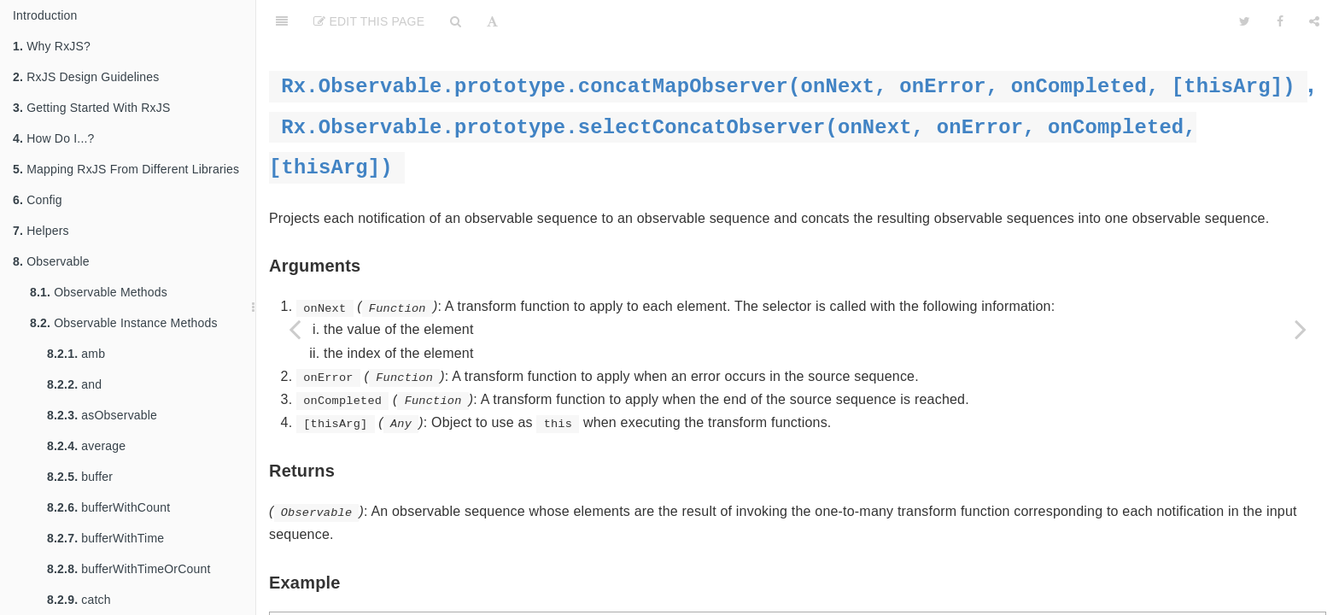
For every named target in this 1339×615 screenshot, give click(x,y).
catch (79, 599)
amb (76, 353)
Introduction (45, 15)
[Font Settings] (492, 21)
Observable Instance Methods (124, 323)
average (86, 446)
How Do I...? (54, 138)
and (74, 384)
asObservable (102, 415)
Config (37, 200)
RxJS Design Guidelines (86, 77)
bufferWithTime (105, 538)
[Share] (1314, 21)
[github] (1145, 21)
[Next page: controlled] (1300, 329)
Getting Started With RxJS (92, 107)
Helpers (41, 230)
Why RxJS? (52, 46)
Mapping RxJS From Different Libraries (126, 169)
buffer (80, 476)
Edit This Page (368, 21)
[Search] (455, 21)
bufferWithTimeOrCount (129, 569)
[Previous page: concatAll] (294, 329)
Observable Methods (98, 292)
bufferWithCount (108, 507)
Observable (51, 261)
